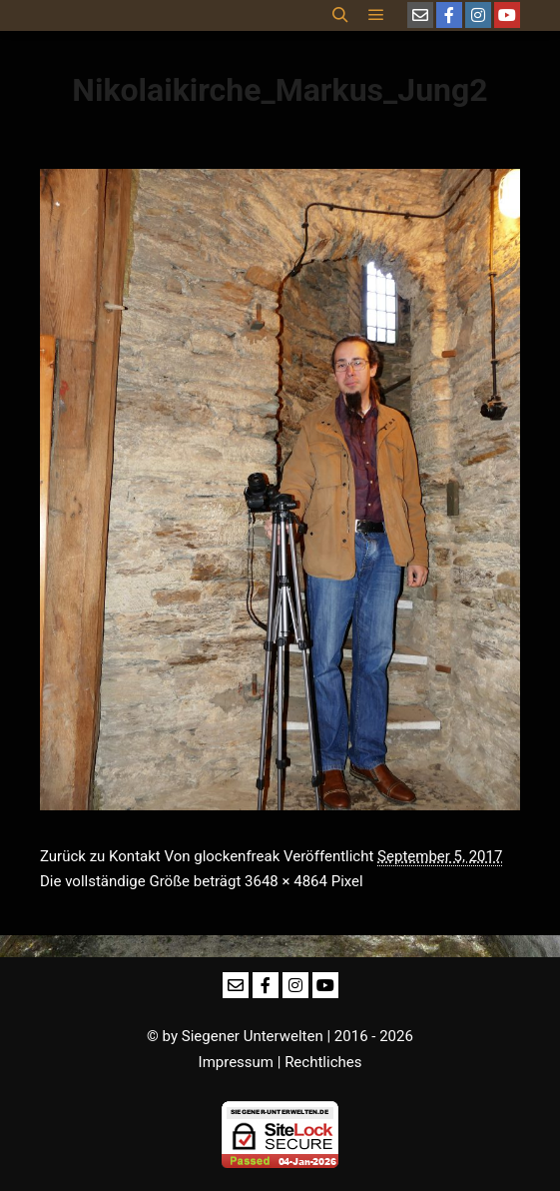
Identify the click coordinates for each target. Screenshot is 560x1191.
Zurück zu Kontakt (100, 856)
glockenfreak (237, 856)
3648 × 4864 (286, 881)
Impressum (236, 1062)
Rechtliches (322, 1062)
